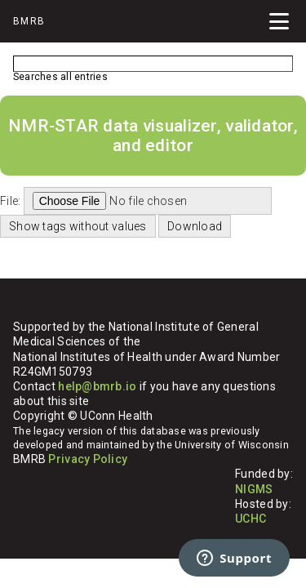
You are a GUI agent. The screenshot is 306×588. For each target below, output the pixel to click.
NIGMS (254, 489)
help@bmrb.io (97, 386)
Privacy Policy (87, 459)
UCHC (250, 518)
